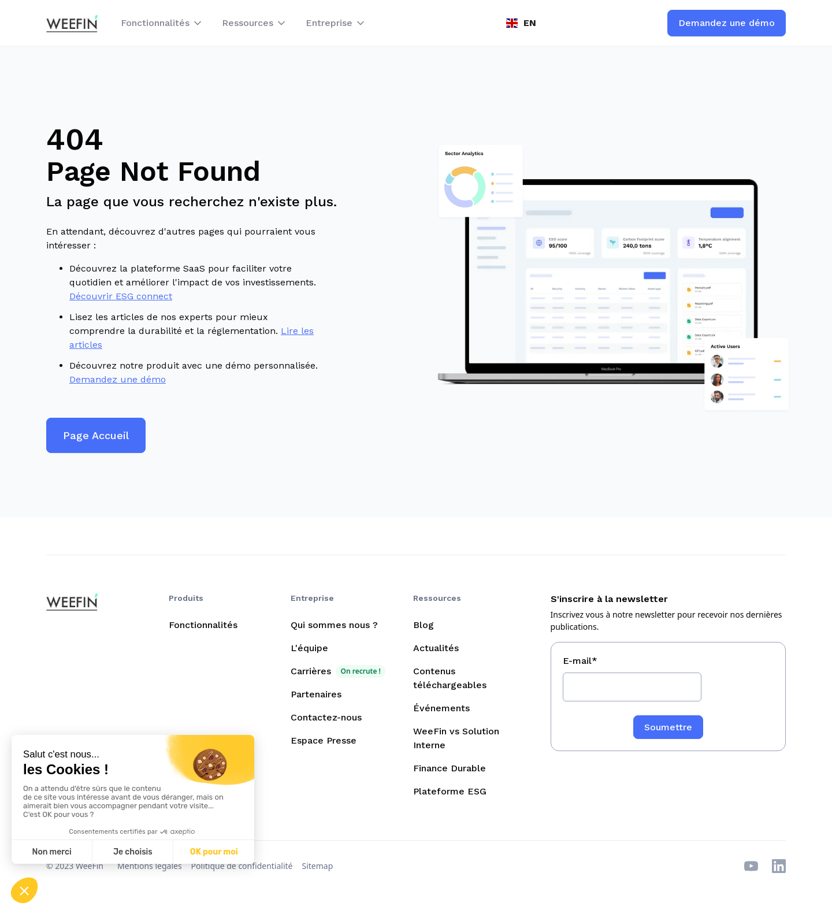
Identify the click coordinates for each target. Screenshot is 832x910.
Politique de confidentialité (242, 865)
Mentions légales (149, 865)
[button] (162, 23)
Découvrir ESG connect (120, 296)
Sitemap (317, 865)
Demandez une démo (117, 379)
